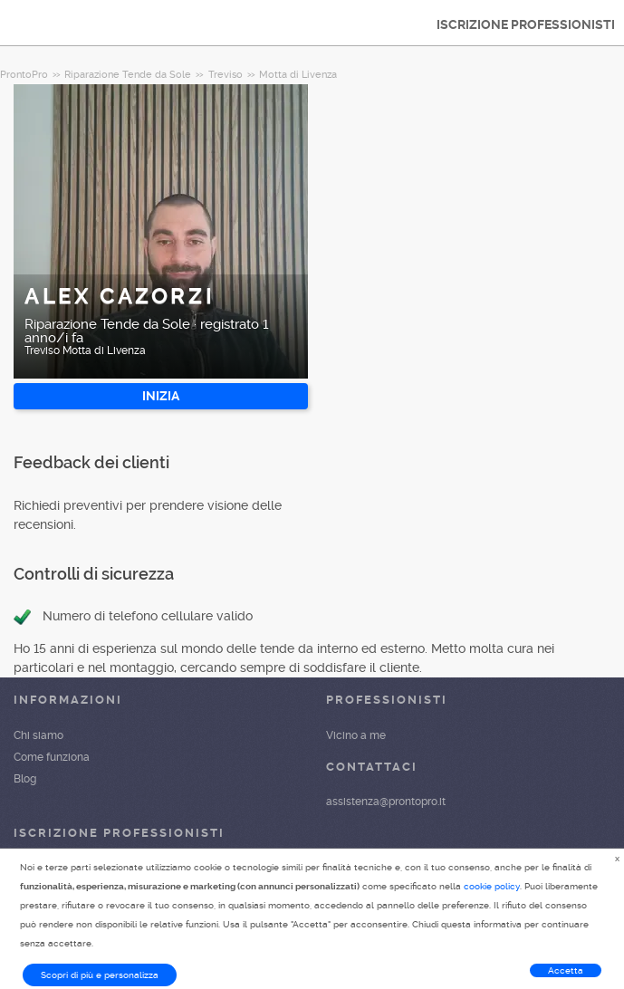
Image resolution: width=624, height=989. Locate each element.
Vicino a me (356, 735)
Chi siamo (38, 735)
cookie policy (492, 886)
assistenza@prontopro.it (386, 801)
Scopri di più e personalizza (99, 975)
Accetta (565, 970)
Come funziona (52, 757)
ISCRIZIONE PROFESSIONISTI (526, 24)
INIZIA (160, 396)
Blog (25, 779)
